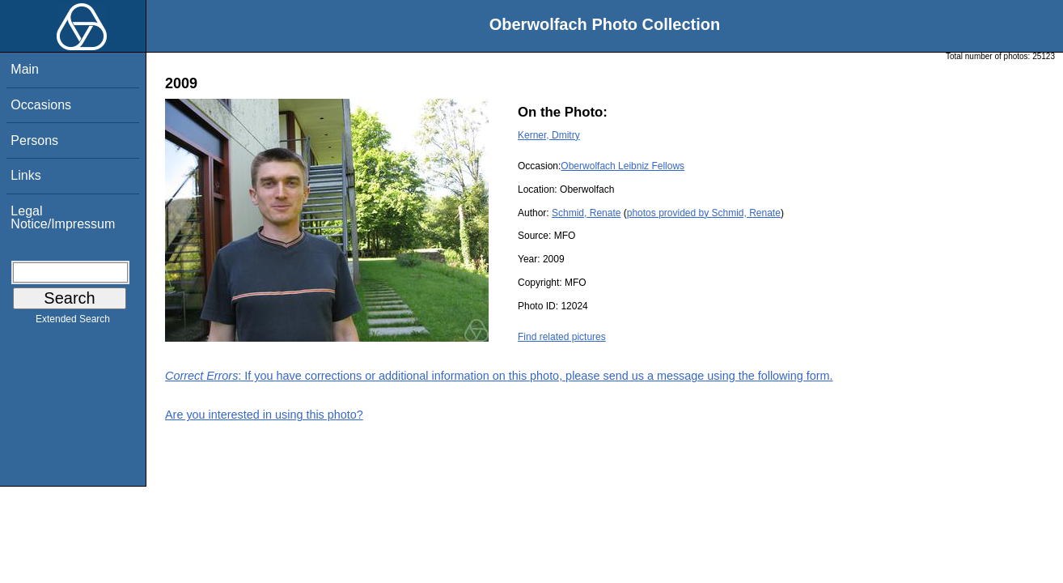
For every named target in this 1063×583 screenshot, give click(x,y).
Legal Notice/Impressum (63, 217)
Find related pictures (562, 337)
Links (25, 175)
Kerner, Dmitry (549, 135)
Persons (34, 140)
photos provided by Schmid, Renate (704, 213)
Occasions (41, 105)
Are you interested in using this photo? (264, 414)
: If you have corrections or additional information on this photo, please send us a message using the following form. (499, 375)
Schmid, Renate (586, 213)
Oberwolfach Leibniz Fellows (622, 166)
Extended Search (73, 322)
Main (25, 69)
